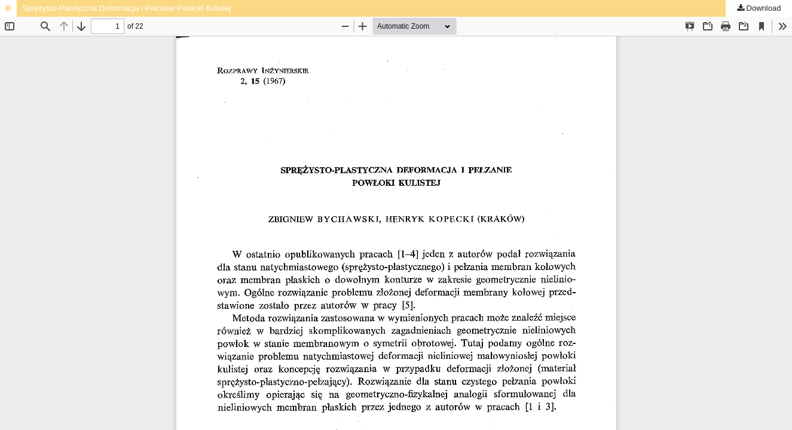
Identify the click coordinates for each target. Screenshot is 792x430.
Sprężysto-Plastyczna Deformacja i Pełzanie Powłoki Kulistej (126, 8)
